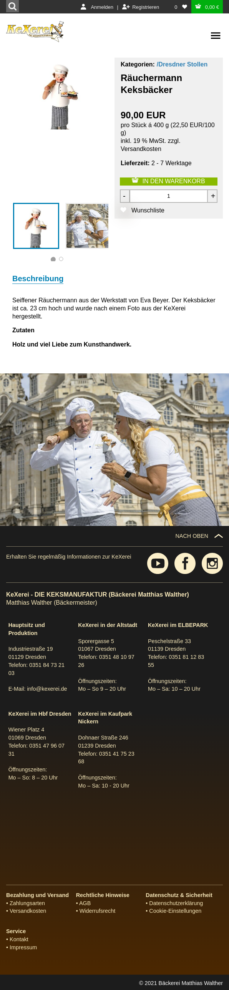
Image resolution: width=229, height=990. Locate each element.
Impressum (23, 947)
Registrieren (145, 7)
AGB (85, 903)
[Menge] (168, 196)
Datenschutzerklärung (176, 903)
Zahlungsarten (27, 903)
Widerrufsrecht (98, 911)
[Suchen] (12, 6)
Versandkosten (141, 149)
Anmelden (102, 7)
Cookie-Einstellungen (175, 911)
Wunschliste (147, 210)
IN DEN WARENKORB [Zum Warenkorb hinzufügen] (174, 181)
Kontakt (19, 939)
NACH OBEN (191, 536)
